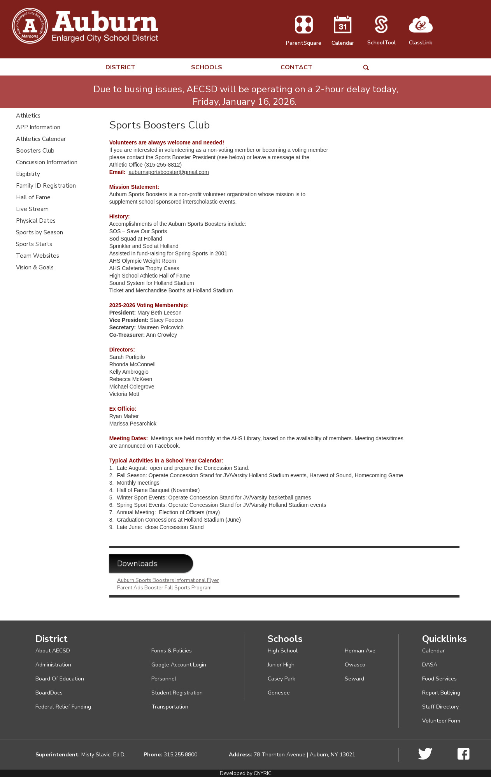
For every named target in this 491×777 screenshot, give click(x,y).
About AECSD (52, 650)
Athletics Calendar (41, 139)
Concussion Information (46, 162)
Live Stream (32, 209)
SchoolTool (381, 39)
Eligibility (28, 174)
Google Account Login (178, 664)
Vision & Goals (35, 267)
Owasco (355, 664)
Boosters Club (35, 151)
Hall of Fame (33, 197)
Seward (354, 678)
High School (283, 650)
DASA (429, 664)
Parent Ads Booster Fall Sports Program (164, 587)
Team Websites (37, 256)
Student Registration (177, 692)
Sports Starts (34, 244)
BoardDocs (49, 692)
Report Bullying (441, 692)
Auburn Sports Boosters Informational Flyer (168, 580)
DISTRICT (120, 67)
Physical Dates (36, 221)
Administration (53, 664)
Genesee (279, 692)
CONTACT (296, 67)
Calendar (342, 39)
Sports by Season (39, 232)
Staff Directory (440, 706)
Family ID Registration (46, 186)
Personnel (163, 678)
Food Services (439, 678)
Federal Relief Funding (63, 706)
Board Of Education (59, 678)
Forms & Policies (171, 650)
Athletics (28, 116)
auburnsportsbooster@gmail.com (168, 172)
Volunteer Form (441, 720)
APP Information (38, 127)
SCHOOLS (206, 67)
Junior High (281, 664)
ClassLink (421, 39)
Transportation (169, 706)
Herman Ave (360, 650)
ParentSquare (303, 39)
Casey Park (281, 678)
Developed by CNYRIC (246, 773)
